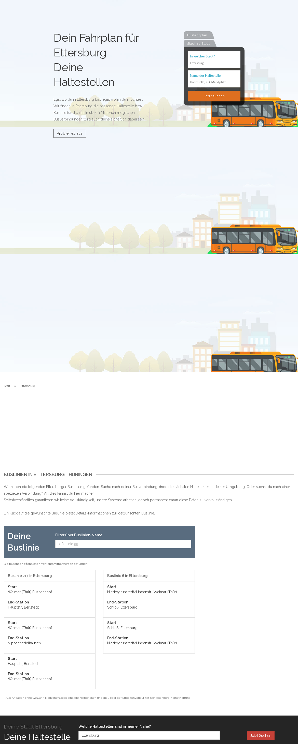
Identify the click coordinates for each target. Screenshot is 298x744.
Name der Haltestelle (205, 76)
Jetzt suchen (214, 96)
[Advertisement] (149, 433)
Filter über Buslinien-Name (78, 535)
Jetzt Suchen (260, 736)
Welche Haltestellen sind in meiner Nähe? (114, 726)
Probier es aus (70, 133)
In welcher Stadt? (202, 56)
